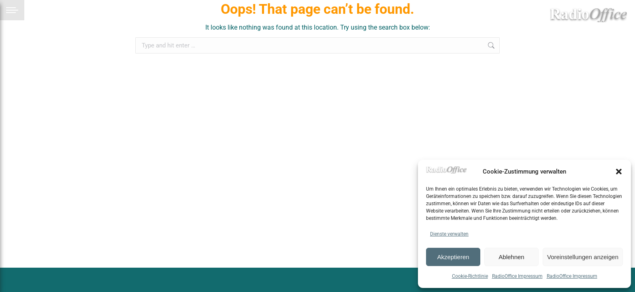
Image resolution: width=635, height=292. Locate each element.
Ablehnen (511, 256)
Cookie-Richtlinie (470, 276)
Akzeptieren (453, 256)
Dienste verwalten (449, 234)
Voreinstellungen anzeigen (582, 256)
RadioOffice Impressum (517, 276)
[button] (619, 171)
